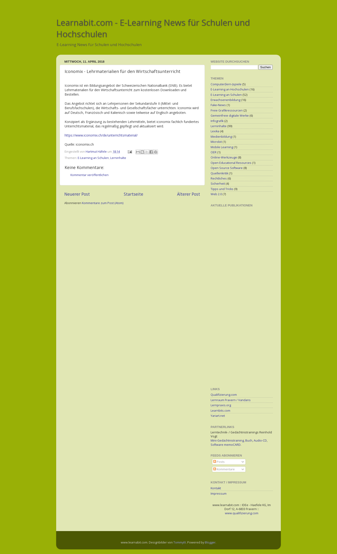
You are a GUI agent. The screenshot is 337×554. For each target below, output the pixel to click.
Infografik (217, 121)
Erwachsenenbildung (225, 100)
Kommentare (224, 469)
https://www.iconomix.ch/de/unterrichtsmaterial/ (101, 135)
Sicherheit (218, 184)
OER (213, 152)
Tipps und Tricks (222, 189)
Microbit (216, 142)
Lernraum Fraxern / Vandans (231, 400)
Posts (219, 462)
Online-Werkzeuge (224, 157)
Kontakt (216, 488)
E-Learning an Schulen (93, 158)
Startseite (133, 194)
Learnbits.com (220, 411)
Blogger (210, 542)
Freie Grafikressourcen (227, 110)
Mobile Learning (222, 147)
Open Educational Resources (231, 163)
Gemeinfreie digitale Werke (230, 116)
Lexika (215, 131)
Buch (248, 440)
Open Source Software (227, 168)
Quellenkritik (219, 173)
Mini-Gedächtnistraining (227, 440)
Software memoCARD (226, 445)
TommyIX (179, 542)
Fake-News (218, 105)
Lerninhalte (118, 158)
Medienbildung (221, 137)
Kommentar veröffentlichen (89, 175)
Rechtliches (219, 178)
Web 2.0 (216, 194)
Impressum (219, 494)
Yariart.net (218, 416)
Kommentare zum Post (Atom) (102, 203)
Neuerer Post (77, 194)
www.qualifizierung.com (241, 513)
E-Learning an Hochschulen (230, 89)
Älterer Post (188, 194)
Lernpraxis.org (221, 405)
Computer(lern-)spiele (226, 84)
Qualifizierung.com (224, 395)
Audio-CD (260, 440)
